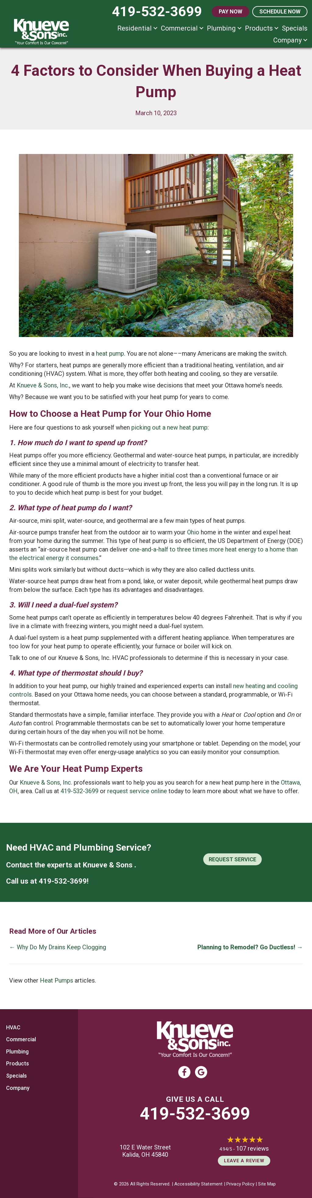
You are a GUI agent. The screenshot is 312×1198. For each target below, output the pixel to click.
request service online (137, 791)
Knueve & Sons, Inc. (43, 385)
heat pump (110, 353)
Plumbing (221, 28)
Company (287, 40)
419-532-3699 (79, 791)
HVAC (13, 1027)
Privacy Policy (240, 1184)
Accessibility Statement (198, 1184)
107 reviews (252, 1148)
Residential (134, 28)
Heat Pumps (56, 980)
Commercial (179, 28)
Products (259, 28)
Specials (294, 28)
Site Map (267, 1184)
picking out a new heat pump (169, 427)
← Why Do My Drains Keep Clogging (57, 947)
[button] (155, 28)
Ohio (193, 532)
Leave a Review (244, 1160)
